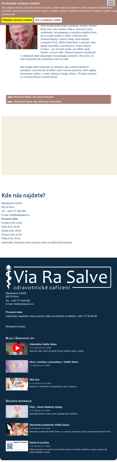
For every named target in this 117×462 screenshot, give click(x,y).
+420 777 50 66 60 (87, 316)
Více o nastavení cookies (48, 20)
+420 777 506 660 (20, 300)
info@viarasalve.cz (20, 215)
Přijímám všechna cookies (17, 20)
